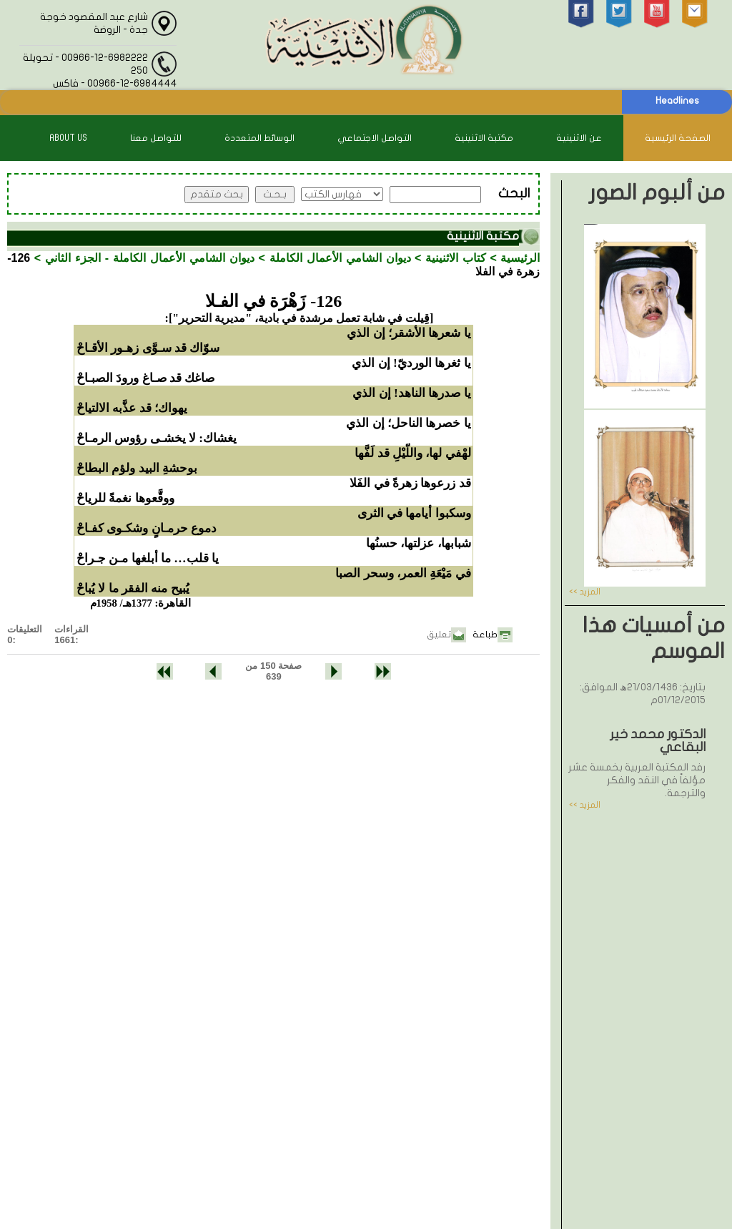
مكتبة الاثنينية (484, 138)
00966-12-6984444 (400, 1011)
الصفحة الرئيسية (678, 138)
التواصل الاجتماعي (374, 138)
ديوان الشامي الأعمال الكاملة (340, 258)
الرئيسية (520, 258)
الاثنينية (316, 1177)
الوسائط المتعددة (259, 138)
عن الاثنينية (579, 138)
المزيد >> (585, 591)
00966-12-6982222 (401, 983)
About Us (68, 138)
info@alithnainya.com (404, 1039)
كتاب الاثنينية (455, 258)
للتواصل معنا (156, 138)
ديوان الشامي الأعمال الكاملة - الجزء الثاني (149, 258)
